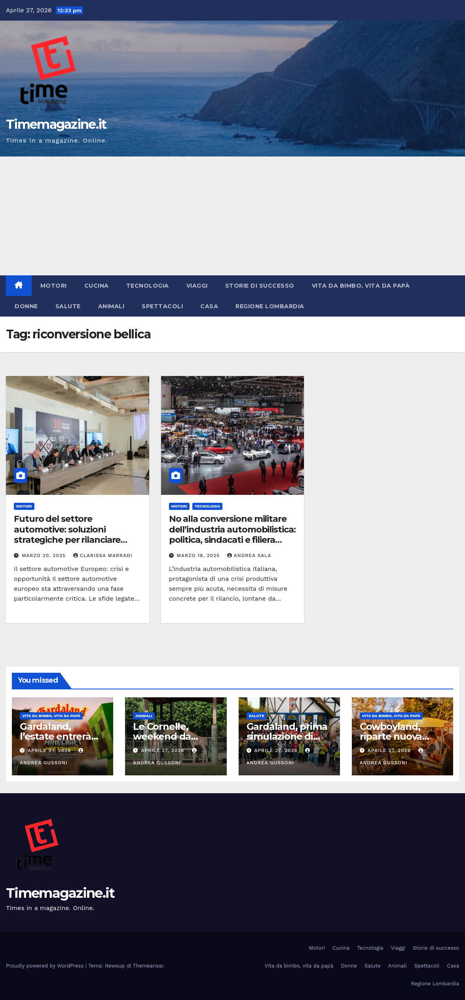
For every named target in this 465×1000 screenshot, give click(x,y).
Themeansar (148, 966)
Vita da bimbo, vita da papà (361, 285)
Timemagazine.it (56, 124)
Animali (111, 306)
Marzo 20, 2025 (45, 555)
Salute (68, 306)
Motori (53, 285)
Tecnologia (147, 285)
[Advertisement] (232, 215)
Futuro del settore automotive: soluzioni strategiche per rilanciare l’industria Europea (67, 534)
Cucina (96, 285)
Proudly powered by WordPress (45, 966)
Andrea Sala (249, 555)
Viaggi (197, 285)
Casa (209, 306)
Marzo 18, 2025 (199, 555)
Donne (26, 306)
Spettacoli (162, 306)
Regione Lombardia (269, 306)
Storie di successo (259, 285)
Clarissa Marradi (103, 555)
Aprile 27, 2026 (50, 750)
